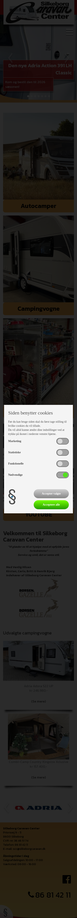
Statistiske (14, 452)
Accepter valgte (51, 493)
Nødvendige (15, 474)
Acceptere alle (51, 504)
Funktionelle (15, 463)
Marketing (14, 441)
